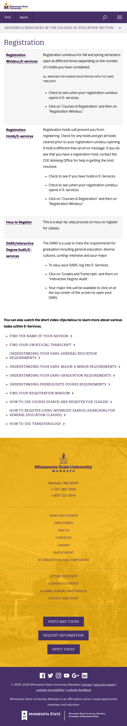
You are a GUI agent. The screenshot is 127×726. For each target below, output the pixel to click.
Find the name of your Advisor (39, 336)
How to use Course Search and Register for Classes (59, 402)
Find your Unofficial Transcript (41, 345)
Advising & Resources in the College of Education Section (63, 28)
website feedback (79, 690)
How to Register (19, 222)
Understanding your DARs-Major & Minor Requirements (63, 366)
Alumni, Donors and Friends (63, 591)
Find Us (63, 530)
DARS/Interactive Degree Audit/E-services (20, 249)
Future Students (64, 576)
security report (104, 684)
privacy (87, 684)
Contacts (63, 538)
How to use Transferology (35, 424)
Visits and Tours (63, 621)
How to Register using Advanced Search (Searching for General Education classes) (62, 413)
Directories (63, 523)
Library (63, 545)
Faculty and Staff (64, 598)
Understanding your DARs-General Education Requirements (53, 356)
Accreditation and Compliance (63, 560)
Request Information (63, 635)
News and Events (63, 515)
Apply (24, 17)
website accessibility (50, 690)
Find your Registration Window (40, 393)
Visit (7, 17)
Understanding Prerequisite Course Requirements (58, 384)
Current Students (64, 583)
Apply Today (63, 649)
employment (63, 552)
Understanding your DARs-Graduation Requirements (60, 375)
